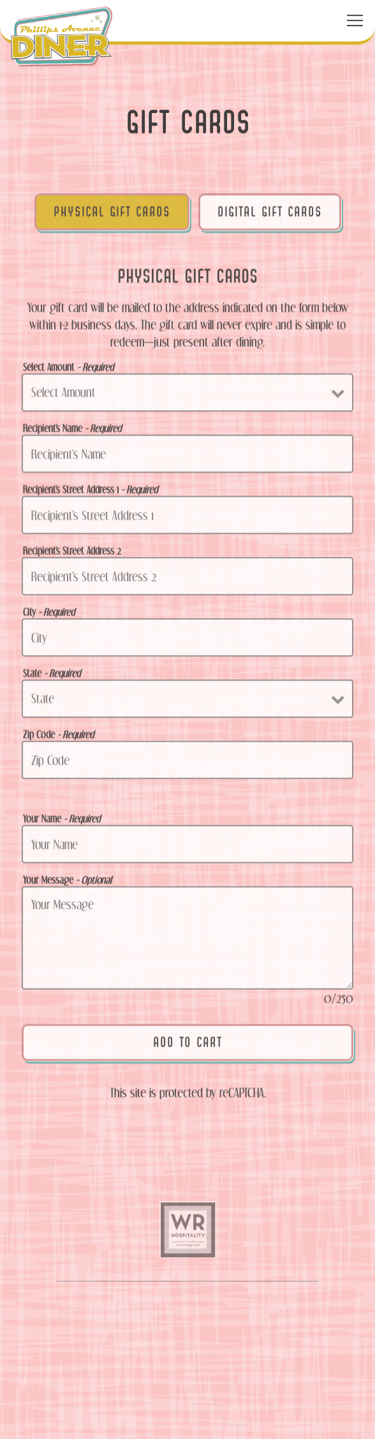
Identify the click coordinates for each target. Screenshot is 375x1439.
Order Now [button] (187, 1374)
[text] (187, 1234)
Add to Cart (187, 1044)
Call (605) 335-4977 (188, 1330)
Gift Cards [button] (188, 1417)
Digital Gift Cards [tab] (269, 214)
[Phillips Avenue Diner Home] (61, 36)
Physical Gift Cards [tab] (112, 214)
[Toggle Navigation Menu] (355, 21)
